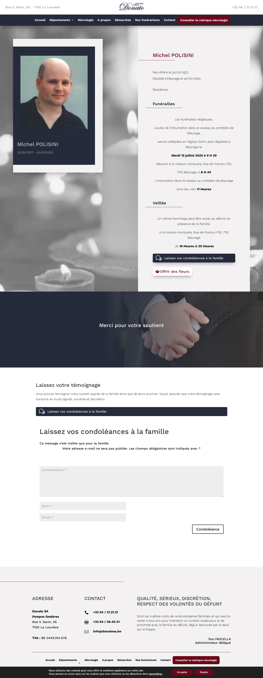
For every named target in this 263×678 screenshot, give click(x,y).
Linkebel (253, 674)
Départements (60, 20)
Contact (169, 20)
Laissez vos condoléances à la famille (193, 258)
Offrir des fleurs (174, 271)
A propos (104, 20)
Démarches (123, 20)
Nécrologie (85, 20)
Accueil (40, 20)
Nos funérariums (147, 20)
